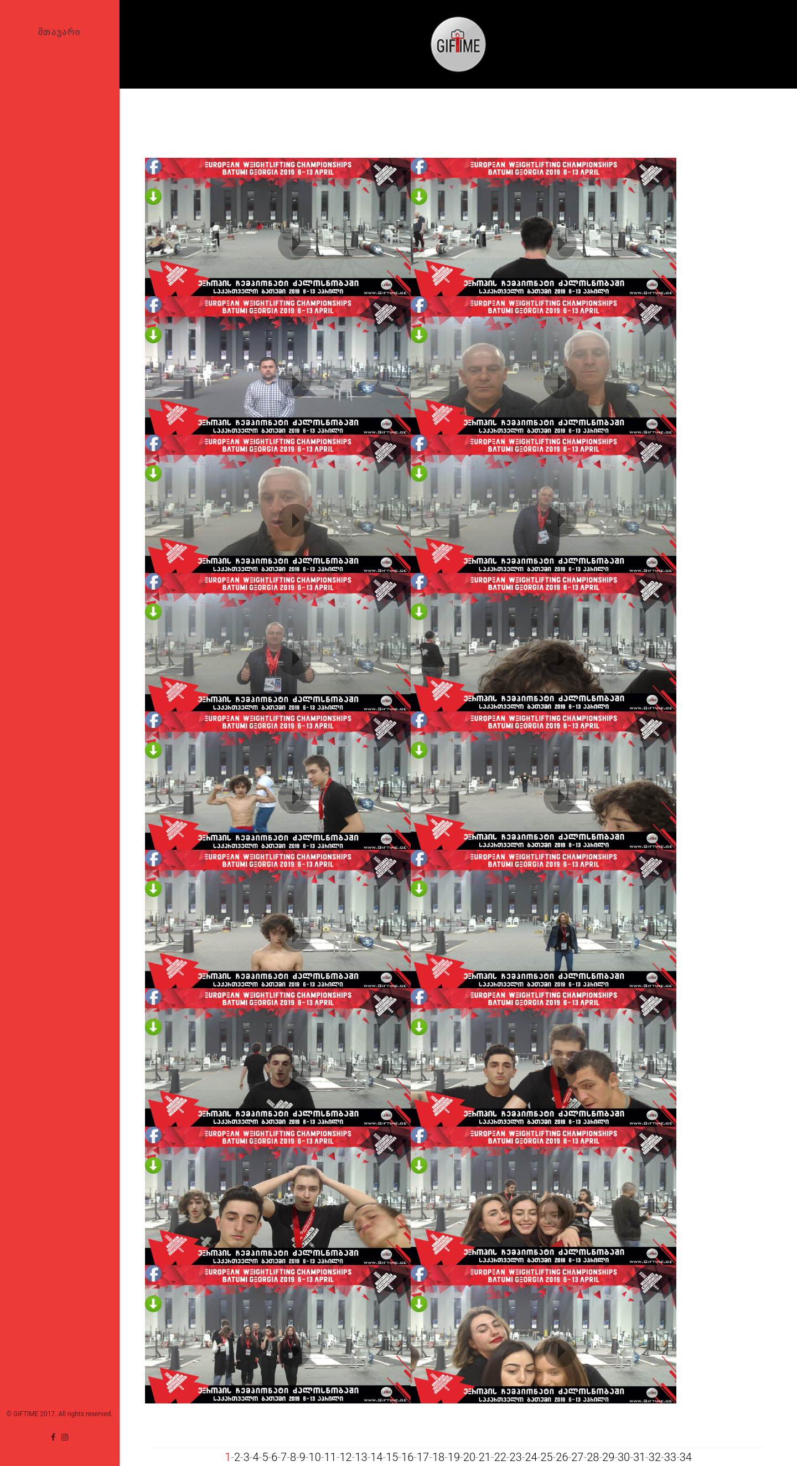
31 (639, 1457)
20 (469, 1457)
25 (546, 1457)
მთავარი (59, 31)
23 (516, 1457)
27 (577, 1457)
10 (315, 1457)
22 (500, 1457)
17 (423, 1457)
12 (345, 1457)
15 (392, 1457)
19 (454, 1457)
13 (361, 1457)
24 (531, 1457)
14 (376, 1457)
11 (330, 1457)
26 (562, 1457)
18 (438, 1457)
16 (407, 1457)
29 (608, 1457)
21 (485, 1457)
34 (686, 1457)
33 (670, 1457)
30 (624, 1457)
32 (655, 1457)
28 (593, 1457)
